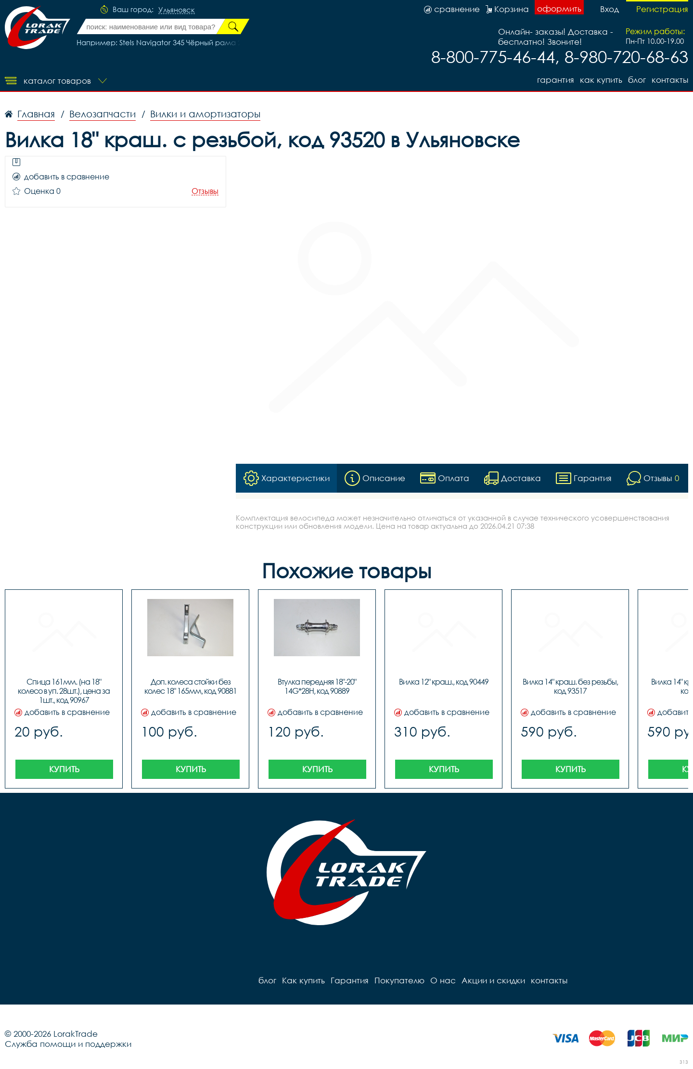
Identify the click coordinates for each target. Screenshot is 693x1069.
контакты (670, 80)
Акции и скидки (493, 980)
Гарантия (555, 80)
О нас (443, 980)
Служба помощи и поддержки (68, 1044)
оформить (559, 8)
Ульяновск (176, 10)
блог (637, 80)
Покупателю (399, 980)
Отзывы (205, 191)
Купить (64, 769)
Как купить (601, 80)
